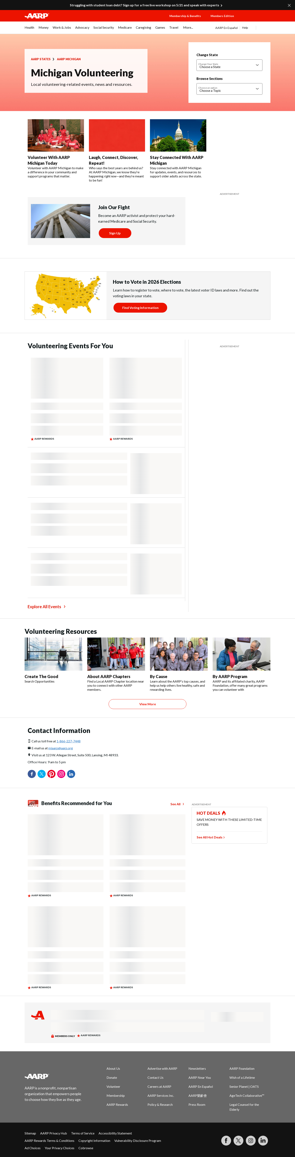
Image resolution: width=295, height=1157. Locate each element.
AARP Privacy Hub (53, 1133)
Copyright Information (94, 1140)
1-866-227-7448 (69, 741)
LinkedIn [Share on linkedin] (71, 774)
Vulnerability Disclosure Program (137, 1140)
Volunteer (113, 1086)
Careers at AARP (159, 1086)
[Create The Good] (53, 660)
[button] (256, 20)
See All (175, 804)
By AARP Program (230, 676)
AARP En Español (226, 27)
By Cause (158, 676)
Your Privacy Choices (59, 1148)
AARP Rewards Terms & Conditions (49, 1140)
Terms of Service (82, 1133)
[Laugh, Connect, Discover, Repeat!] (117, 150)
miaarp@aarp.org (60, 748)
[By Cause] (179, 664)
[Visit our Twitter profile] (238, 1141)
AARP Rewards (117, 1104)
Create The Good (41, 676)
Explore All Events (44, 606)
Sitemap (30, 1133)
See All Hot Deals (209, 837)
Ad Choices (33, 1148)
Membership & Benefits (185, 16)
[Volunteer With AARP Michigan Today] (56, 148)
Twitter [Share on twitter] (41, 774)
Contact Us (155, 1077)
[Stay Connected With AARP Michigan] (178, 148)
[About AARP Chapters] (116, 664)
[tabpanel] (242, 28)
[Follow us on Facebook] (226, 1141)
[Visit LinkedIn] (263, 1141)
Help (245, 27)
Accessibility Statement (115, 1133)
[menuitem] (29, 29)
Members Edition (222, 16)
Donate (112, 1077)
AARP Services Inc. (161, 1095)
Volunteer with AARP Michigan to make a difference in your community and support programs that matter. (55, 172)
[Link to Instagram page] (251, 1141)
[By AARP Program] (241, 664)
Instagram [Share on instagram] (61, 774)
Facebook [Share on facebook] (32, 774)
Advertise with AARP (162, 1068)
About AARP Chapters (108, 676)
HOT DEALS (208, 813)
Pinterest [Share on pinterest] (51, 774)
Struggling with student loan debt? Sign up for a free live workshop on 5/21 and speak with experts (144, 5)
